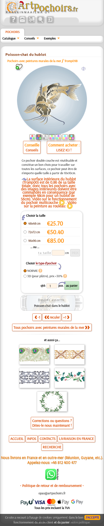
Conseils (29, 38)
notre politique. (80, 522)
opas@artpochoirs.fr (52, 493)
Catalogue (8, 38)
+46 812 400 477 (63, 462)
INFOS (31, 438)
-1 (37, 317)
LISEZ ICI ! (63, 150)
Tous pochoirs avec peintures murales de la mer (52, 327)
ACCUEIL (17, 438)
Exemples (50, 38)
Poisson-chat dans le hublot (52, 305)
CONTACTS (47, 438)
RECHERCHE (52, 447)
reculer (52, 317)
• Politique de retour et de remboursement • (52, 485)
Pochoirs (12, 32)
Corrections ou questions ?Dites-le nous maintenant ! (52, 423)
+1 (66, 317)
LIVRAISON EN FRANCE (76, 438)
